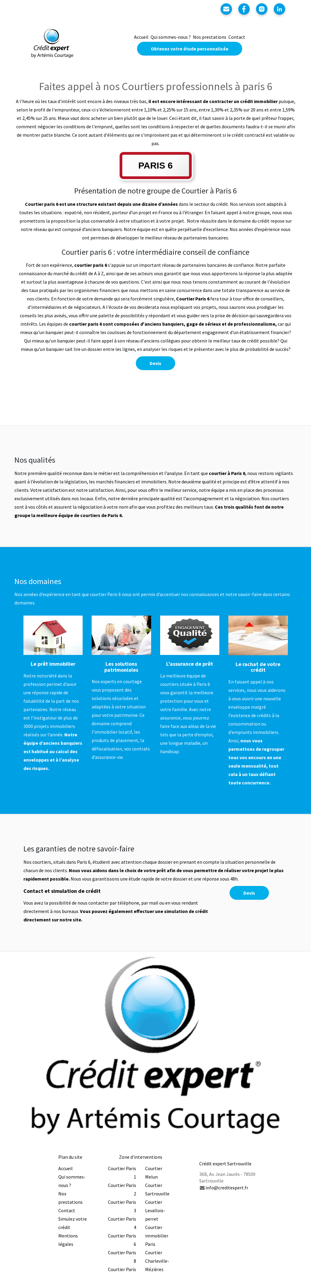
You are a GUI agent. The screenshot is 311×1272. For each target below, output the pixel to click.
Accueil (141, 37)
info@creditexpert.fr (227, 1188)
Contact (236, 37)
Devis (155, 363)
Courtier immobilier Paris (156, 1235)
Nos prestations (209, 37)
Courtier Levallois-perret (155, 1210)
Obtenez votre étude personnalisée (189, 49)
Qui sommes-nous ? (171, 37)
